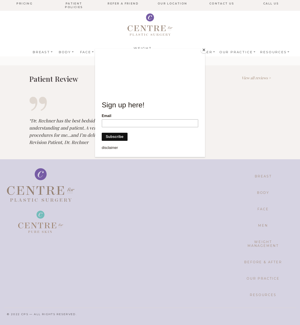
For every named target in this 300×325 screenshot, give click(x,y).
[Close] (204, 49)
